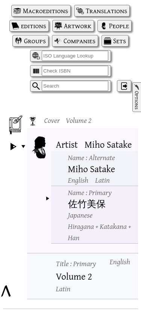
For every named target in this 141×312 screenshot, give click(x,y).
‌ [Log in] (124, 86)
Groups (35, 41)
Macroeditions (45, 11)
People (119, 26)
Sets (119, 41)
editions (33, 26)
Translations (106, 11)
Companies (80, 41)
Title (76, 263)
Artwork (77, 26)
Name (91, 157)
